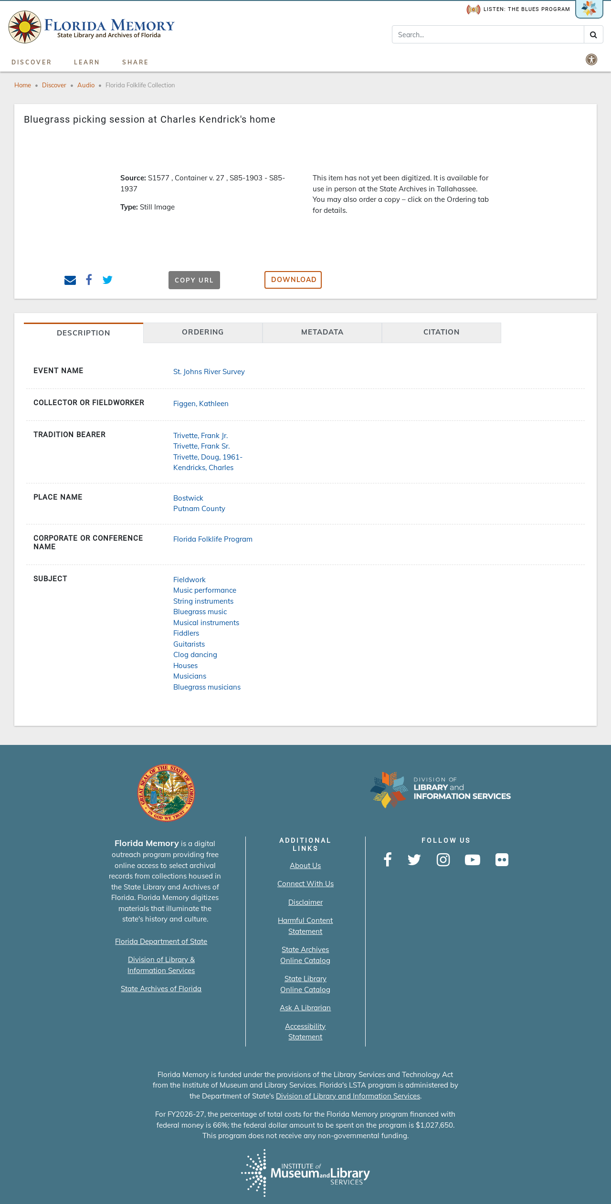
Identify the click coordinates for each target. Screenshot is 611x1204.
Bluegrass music (200, 611)
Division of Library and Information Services (348, 1095)
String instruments (203, 601)
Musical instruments (206, 622)
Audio (86, 85)
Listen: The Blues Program (518, 9)
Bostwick (188, 498)
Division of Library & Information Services (161, 965)
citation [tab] (441, 331)
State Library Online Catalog (305, 984)
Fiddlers (186, 633)
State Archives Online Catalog (305, 955)
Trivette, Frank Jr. (200, 435)
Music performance (204, 590)
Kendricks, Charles (203, 467)
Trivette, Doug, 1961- (207, 456)
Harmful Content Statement (305, 926)
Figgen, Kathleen (201, 403)
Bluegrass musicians (207, 686)
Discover (31, 62)
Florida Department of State (161, 941)
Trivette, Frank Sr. (201, 445)
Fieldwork (189, 579)
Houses (185, 665)
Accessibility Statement (305, 1032)
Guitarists (189, 644)
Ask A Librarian (305, 1007)
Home (22, 85)
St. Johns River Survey (209, 371)
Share (135, 62)
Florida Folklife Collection (140, 85)
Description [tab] (83, 332)
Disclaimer (305, 902)
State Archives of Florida (161, 988)
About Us (305, 865)
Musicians (189, 676)
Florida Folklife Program (213, 539)
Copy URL (194, 280)
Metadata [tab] (322, 331)
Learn (87, 62)
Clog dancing (195, 654)
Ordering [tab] (203, 331)
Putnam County (199, 508)
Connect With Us (305, 883)
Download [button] (294, 279)
